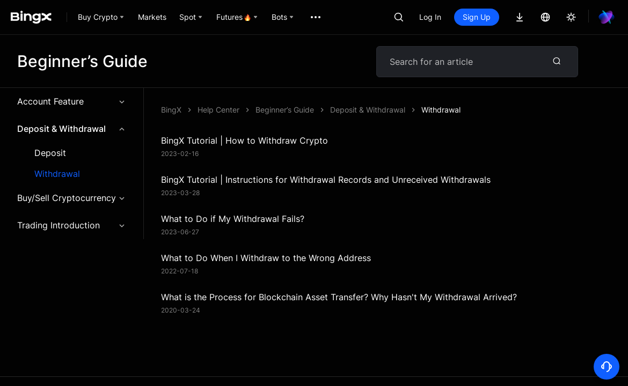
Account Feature (71, 101)
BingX (171, 109)
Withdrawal (57, 174)
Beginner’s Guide (284, 109)
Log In (430, 16)
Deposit (50, 153)
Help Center (218, 109)
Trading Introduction (71, 225)
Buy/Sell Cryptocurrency (71, 197)
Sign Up (477, 16)
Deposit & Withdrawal (71, 128)
